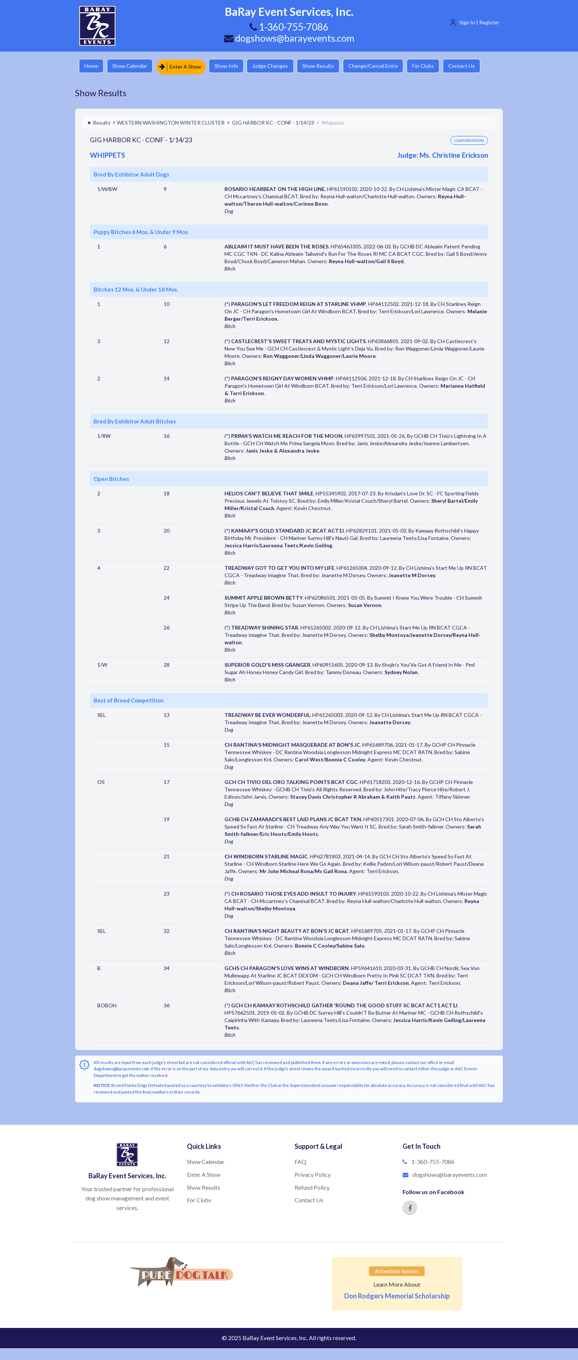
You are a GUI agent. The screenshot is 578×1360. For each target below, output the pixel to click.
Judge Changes (276, 66)
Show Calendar (132, 66)
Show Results (326, 66)
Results (99, 121)
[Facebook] (410, 1206)
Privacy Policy (313, 1172)
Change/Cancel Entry (383, 66)
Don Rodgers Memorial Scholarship (397, 1295)
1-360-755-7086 (433, 1160)
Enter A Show (183, 66)
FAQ (300, 1160)
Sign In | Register (479, 22)
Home (92, 66)
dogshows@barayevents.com (289, 38)
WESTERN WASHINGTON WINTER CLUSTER (170, 121)
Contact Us (475, 66)
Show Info (230, 66)
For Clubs (435, 66)
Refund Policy (312, 1185)
